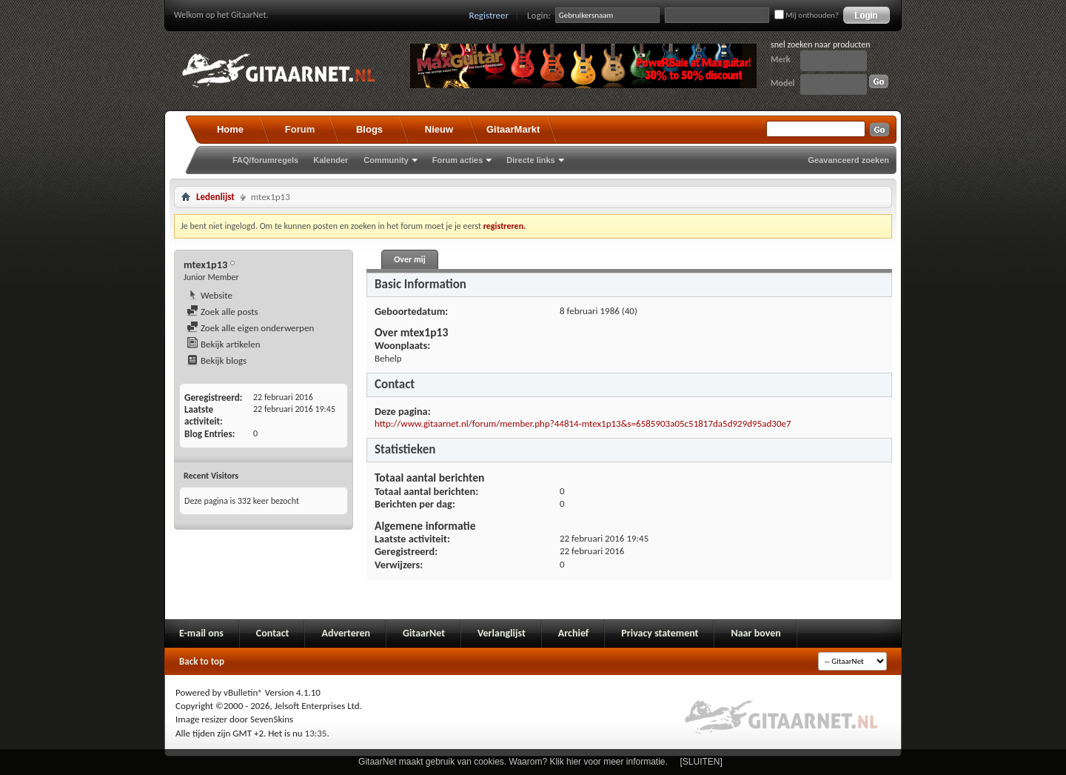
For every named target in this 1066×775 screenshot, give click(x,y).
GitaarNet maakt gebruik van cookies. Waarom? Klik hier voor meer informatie (511, 761)
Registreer (489, 15)
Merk (781, 59)
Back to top (201, 661)
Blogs (369, 129)
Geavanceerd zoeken (848, 160)
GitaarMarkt (513, 129)
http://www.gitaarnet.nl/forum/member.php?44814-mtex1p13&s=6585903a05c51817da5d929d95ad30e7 (583, 423)
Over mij (409, 259)
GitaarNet (424, 633)
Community (386, 160)
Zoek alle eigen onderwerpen (250, 327)
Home (230, 129)
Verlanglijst (501, 633)
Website (209, 295)
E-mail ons (201, 633)
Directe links (530, 160)
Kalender (330, 160)
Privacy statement (659, 633)
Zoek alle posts (222, 311)
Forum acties (457, 160)
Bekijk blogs (217, 360)
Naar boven (755, 633)
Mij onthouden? (806, 15)
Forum (300, 129)
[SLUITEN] (701, 761)
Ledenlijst (215, 196)
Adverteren (345, 633)
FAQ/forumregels (265, 160)
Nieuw (439, 129)
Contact (272, 633)
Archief (573, 633)
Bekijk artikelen (224, 344)
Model (782, 83)
